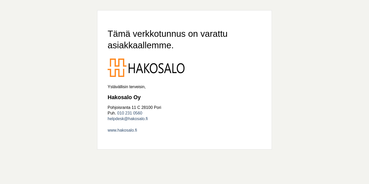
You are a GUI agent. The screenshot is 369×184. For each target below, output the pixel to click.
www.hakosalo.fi (122, 130)
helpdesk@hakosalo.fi (128, 119)
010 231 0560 (129, 113)
